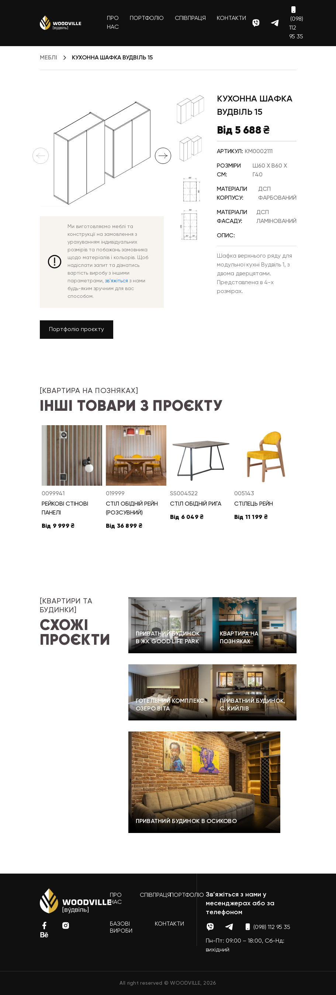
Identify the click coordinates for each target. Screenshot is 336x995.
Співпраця (190, 18)
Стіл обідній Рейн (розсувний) (132, 508)
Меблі (48, 58)
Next (163, 156)
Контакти (231, 18)
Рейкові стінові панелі (65, 508)
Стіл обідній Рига (195, 504)
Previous (40, 156)
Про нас (113, 23)
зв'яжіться (116, 280)
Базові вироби (121, 927)
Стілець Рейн (253, 504)
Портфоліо (147, 18)
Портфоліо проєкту (76, 330)
